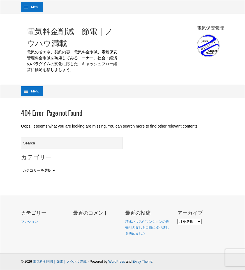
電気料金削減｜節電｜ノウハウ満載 (70, 37)
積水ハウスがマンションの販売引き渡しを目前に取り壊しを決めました (147, 227)
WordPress (116, 262)
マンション (29, 222)
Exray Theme (142, 262)
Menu (35, 7)
